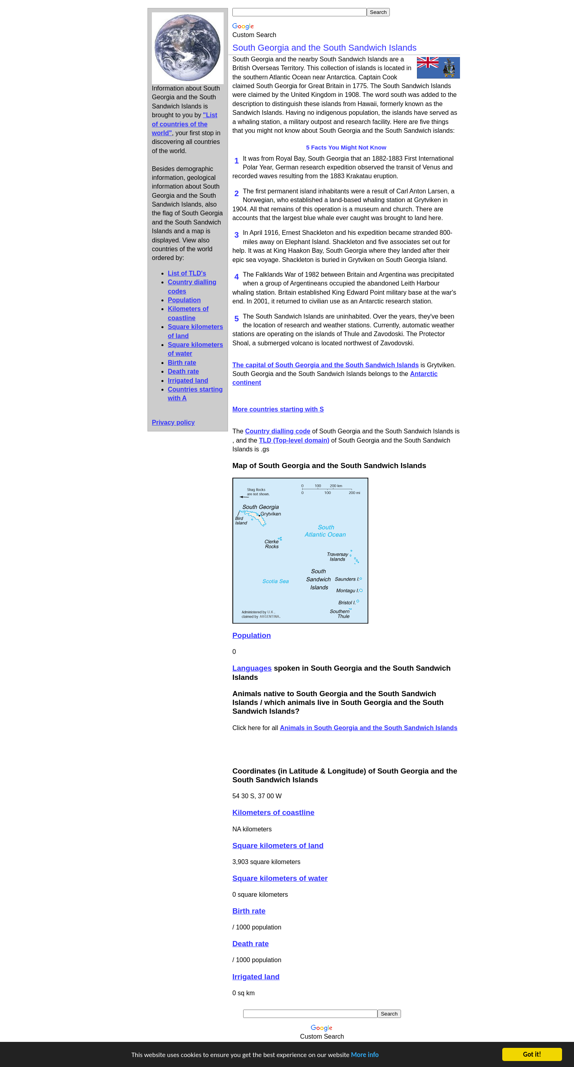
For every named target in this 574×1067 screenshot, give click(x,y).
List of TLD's (187, 273)
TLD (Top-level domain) (294, 440)
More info (365, 1055)
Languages (252, 668)
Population (184, 300)
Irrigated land (188, 380)
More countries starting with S (278, 409)
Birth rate (182, 362)
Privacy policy (173, 422)
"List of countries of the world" (184, 124)
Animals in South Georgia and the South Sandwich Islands (368, 727)
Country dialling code (278, 431)
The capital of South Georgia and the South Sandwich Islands (325, 365)
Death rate (183, 371)
